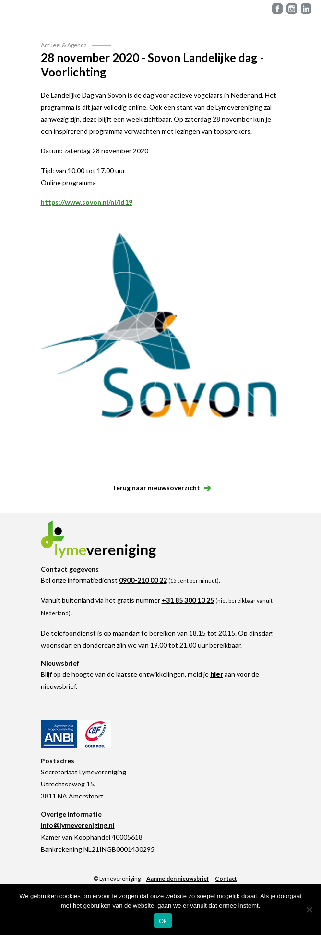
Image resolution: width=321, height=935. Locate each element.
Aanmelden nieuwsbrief (177, 878)
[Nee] (309, 909)
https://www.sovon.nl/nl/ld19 (86, 202)
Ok (163, 920)
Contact (226, 878)
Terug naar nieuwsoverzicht (161, 488)
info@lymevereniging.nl (78, 825)
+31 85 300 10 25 (188, 600)
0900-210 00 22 (143, 580)
